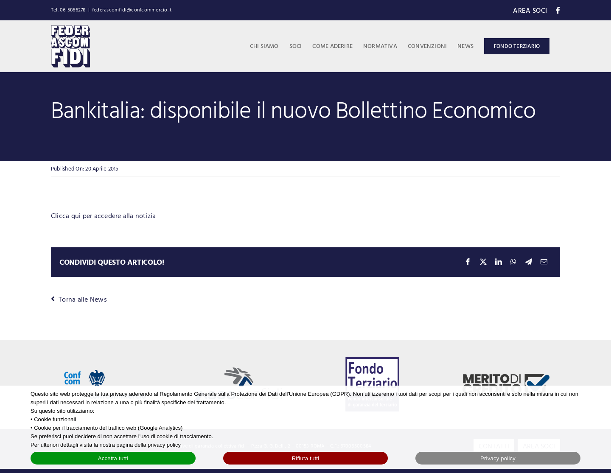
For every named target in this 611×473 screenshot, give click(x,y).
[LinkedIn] (498, 262)
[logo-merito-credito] (505, 377)
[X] (483, 262)
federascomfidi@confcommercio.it (131, 10)
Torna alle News (79, 299)
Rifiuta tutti (306, 458)
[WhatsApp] (513, 262)
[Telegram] (528, 262)
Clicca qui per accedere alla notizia (104, 216)
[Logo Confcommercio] (105, 360)
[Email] (544, 262)
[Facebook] (468, 262)
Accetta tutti (113, 458)
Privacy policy (498, 458)
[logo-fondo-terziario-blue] (372, 360)
